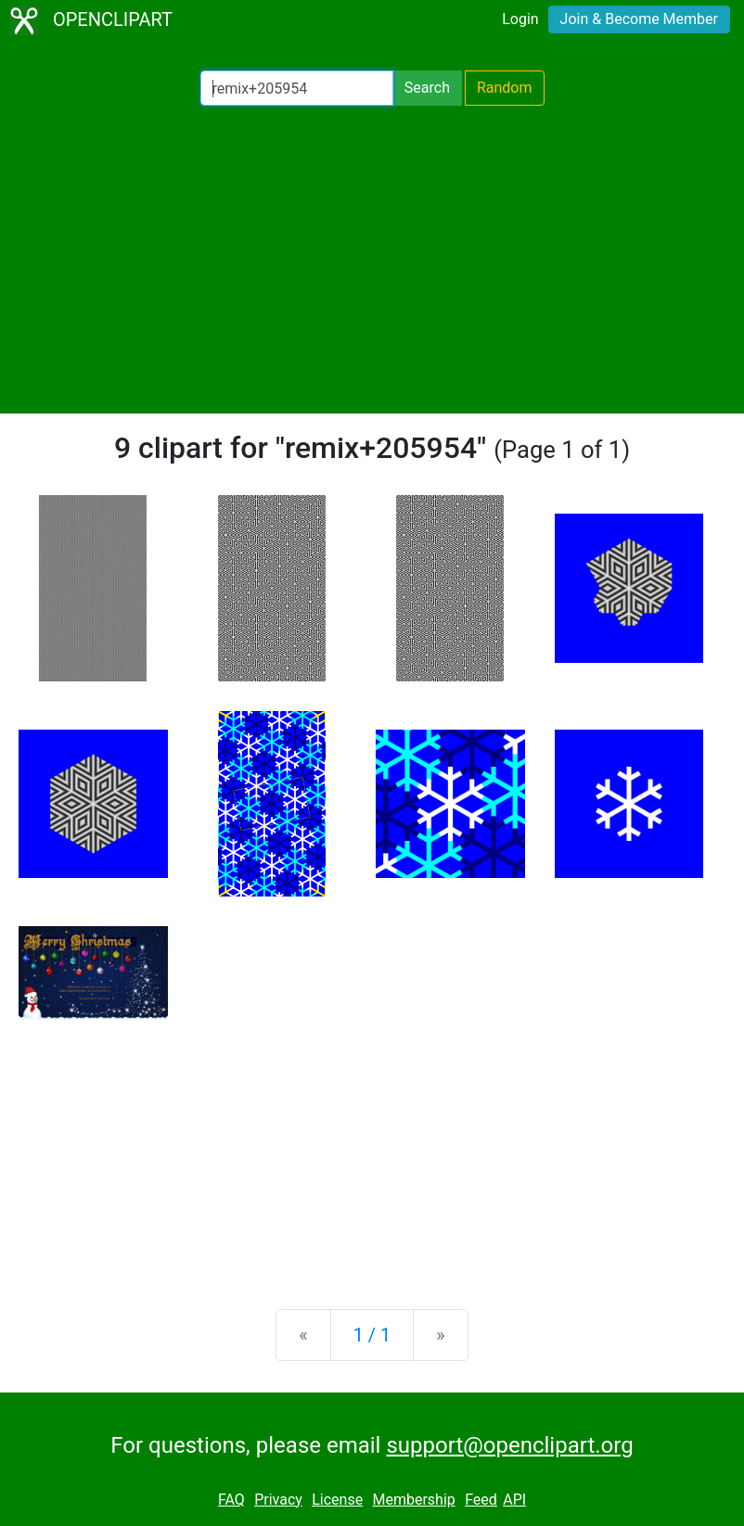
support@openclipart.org (509, 1445)
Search (427, 87)
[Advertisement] (372, 259)
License (337, 1499)
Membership (413, 1499)
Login (520, 19)
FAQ (231, 1499)
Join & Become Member (639, 19)
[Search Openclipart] (296, 88)
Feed (481, 1499)
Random (504, 87)
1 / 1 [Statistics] (372, 1335)
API (514, 1499)
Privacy (278, 1499)
